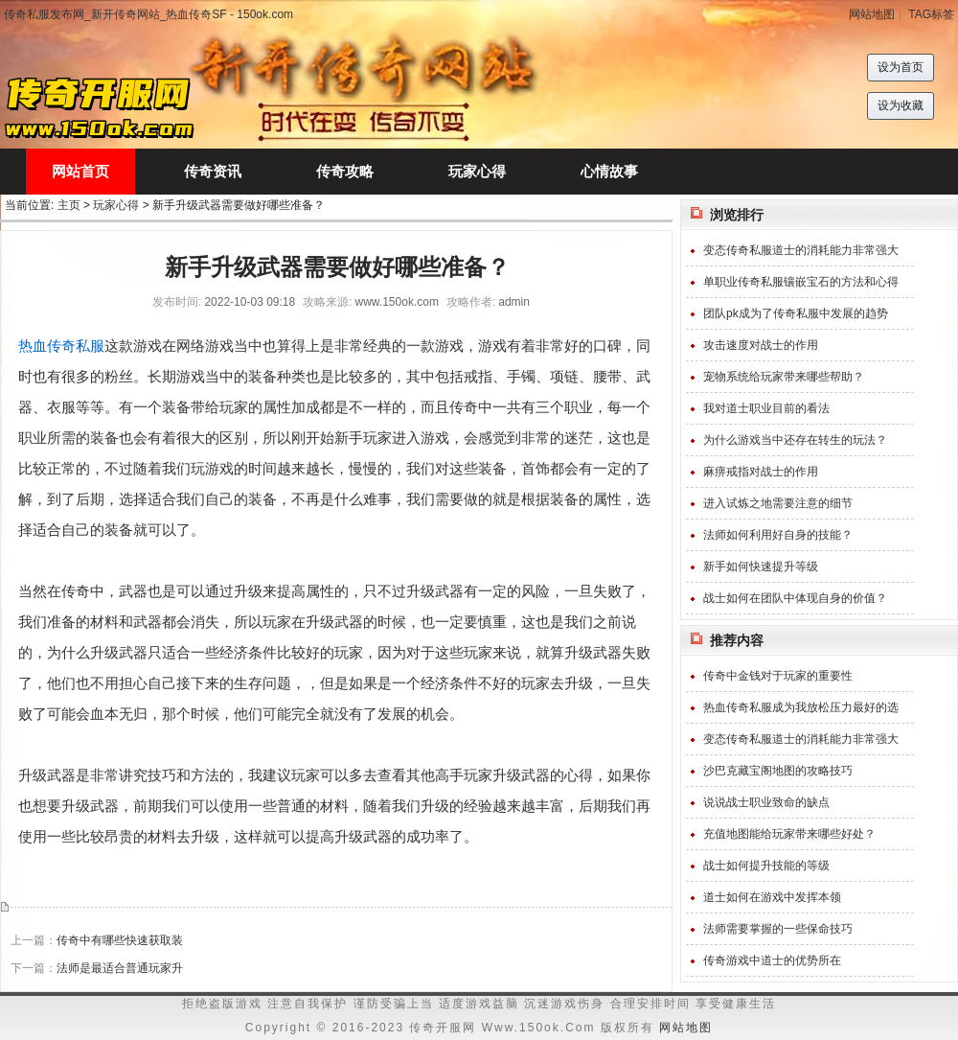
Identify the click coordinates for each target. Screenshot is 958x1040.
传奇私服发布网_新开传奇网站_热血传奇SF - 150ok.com (148, 14)
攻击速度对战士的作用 (760, 345)
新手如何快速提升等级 (760, 566)
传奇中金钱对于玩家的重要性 (778, 675)
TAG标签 (931, 14)
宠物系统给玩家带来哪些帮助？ (783, 376)
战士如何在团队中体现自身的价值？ (795, 598)
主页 (68, 205)
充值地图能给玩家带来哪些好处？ (789, 834)
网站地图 (872, 14)
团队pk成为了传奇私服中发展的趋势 (795, 313)
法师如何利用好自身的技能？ (778, 535)
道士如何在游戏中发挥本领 (772, 897)
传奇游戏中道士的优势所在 (772, 960)
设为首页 (901, 67)
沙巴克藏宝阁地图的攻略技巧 (778, 770)
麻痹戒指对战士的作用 (760, 471)
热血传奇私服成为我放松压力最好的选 (801, 707)
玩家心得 (116, 205)
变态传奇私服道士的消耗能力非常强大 (801, 250)
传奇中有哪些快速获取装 (120, 940)
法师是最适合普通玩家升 (120, 968)
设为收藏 (901, 105)
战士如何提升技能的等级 (766, 865)
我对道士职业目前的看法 (766, 408)
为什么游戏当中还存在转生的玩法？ (795, 440)
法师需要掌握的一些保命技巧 (778, 929)
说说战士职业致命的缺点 (766, 802)
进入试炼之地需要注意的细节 (778, 503)
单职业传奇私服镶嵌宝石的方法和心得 (801, 282)
